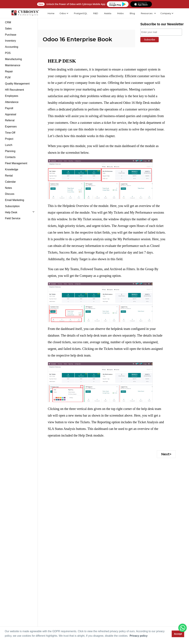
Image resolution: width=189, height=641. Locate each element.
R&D (95, 13)
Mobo (120, 13)
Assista (107, 13)
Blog (132, 13)
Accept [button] (178, 634)
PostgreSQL (80, 13)
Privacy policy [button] (139, 635)
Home (50, 13)
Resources (146, 13)
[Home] (25, 13)
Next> (166, 454)
